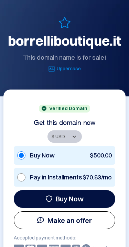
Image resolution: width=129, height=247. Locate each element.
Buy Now (64, 199)
